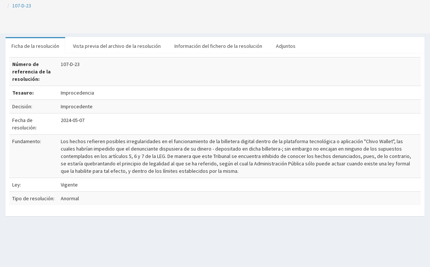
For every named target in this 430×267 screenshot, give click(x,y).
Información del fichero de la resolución (218, 46)
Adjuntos (286, 46)
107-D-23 (21, 5)
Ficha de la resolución (35, 46)
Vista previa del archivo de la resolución (117, 46)
